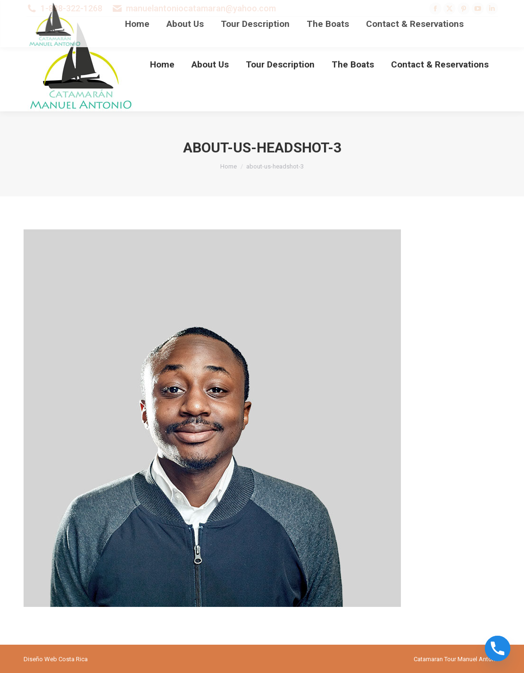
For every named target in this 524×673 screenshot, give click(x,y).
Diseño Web (40, 659)
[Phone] (497, 648)
